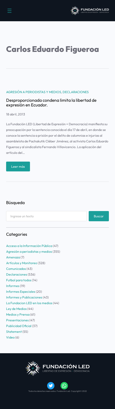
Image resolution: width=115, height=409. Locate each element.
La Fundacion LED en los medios (29, 303)
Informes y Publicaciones (24, 297)
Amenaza (13, 257)
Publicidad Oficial (18, 326)
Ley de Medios (16, 309)
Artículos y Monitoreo (21, 263)
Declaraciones (76, 92)
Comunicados (16, 269)
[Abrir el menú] (9, 10)
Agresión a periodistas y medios (33, 92)
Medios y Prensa (18, 314)
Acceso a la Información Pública (29, 246)
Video (10, 337)
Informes (12, 286)
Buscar (99, 216)
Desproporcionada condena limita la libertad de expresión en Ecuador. (51, 102)
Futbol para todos (18, 280)
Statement (14, 332)
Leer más (19, 167)
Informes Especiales (20, 291)
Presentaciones (17, 320)
